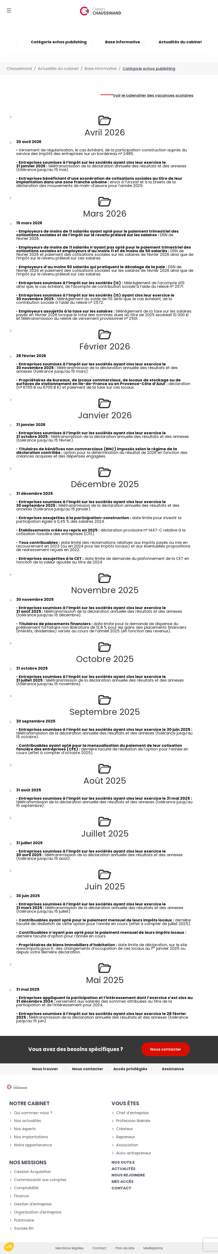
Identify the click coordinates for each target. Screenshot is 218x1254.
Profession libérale (133, 1120)
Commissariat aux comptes (40, 1179)
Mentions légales (69, 1248)
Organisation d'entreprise (37, 1212)
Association (127, 1145)
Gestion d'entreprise (33, 1204)
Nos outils (123, 1162)
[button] (9, 1247)
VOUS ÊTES (125, 1103)
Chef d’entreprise (132, 1113)
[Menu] (9, 10)
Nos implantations (31, 1137)
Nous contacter (165, 1049)
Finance (21, 1196)
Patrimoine (24, 1220)
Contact (99, 1248)
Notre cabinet (29, 1103)
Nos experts (25, 1129)
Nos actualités (27, 1120)
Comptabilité (26, 1188)
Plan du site (124, 1248)
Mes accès (122, 1181)
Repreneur (125, 1137)
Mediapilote (153, 1248)
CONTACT (121, 1188)
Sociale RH (23, 1228)
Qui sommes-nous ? (33, 1113)
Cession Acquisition (32, 1171)
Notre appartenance (33, 1145)
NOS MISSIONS (28, 1162)
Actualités (123, 1168)
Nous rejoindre (128, 1175)
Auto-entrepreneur (133, 1153)
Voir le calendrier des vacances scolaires (153, 95)
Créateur (124, 1129)
